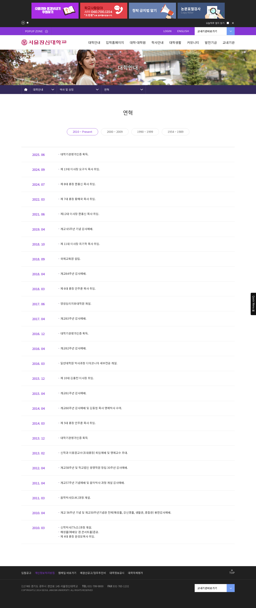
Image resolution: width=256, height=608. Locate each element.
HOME (25, 89)
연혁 (106, 89)
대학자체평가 (135, 573)
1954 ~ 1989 (175, 131)
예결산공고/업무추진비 (93, 573)
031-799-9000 (95, 586)
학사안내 (157, 42)
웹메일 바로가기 (67, 573)
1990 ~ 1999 (145, 131)
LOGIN (167, 31)
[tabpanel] (55, 11)
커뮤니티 (193, 42)
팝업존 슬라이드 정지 (23, 22)
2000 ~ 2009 (115, 131)
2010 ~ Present (82, 131)
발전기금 (211, 42)
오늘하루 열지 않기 (215, 23)
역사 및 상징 (67, 89)
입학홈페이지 (115, 42)
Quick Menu (253, 304)
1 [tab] (27, 23)
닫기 (233, 23)
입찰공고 (26, 573)
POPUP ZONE (36, 31)
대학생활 (175, 42)
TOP (232, 572)
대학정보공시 (117, 573)
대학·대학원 (138, 42)
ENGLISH (183, 31)
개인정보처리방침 (45, 573)
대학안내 (94, 42)
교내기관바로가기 (207, 31)
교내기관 (229, 42)
